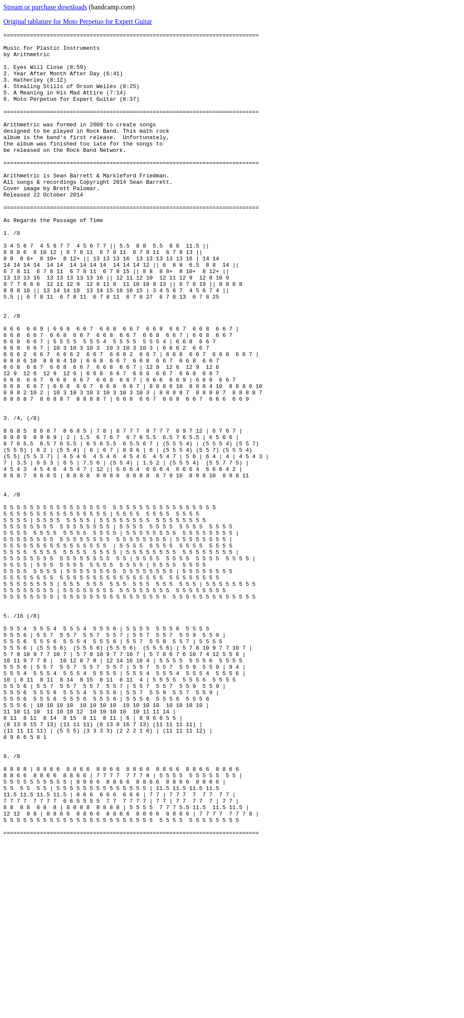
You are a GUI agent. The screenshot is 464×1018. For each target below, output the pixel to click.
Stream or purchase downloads (45, 7)
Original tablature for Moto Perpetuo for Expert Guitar (77, 21)
